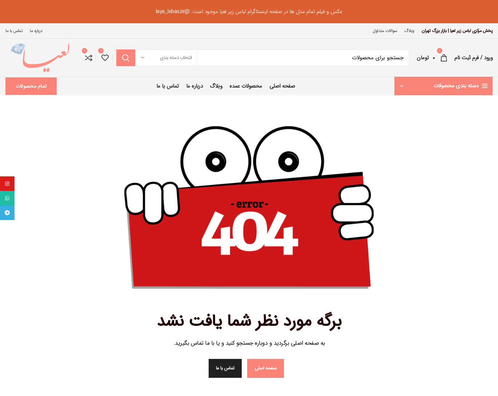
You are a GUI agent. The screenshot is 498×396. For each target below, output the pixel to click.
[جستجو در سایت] (262, 57)
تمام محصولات (31, 86)
